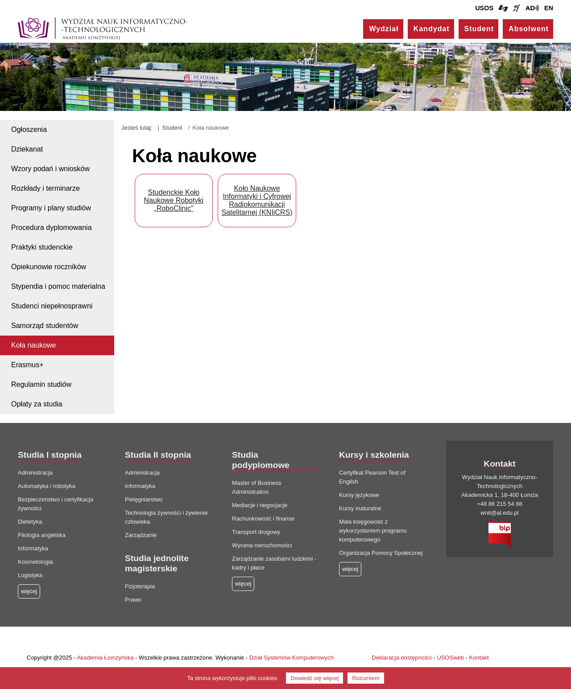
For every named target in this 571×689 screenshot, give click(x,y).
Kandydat (432, 29)
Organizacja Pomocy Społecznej (380, 553)
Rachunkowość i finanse (263, 518)
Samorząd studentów (44, 325)
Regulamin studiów (41, 384)
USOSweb (450, 657)
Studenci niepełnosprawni (51, 306)
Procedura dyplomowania (51, 227)
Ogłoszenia (29, 129)
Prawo (133, 599)
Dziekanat (27, 149)
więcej (243, 583)
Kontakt (479, 657)
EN (548, 8)
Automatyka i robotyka (46, 486)
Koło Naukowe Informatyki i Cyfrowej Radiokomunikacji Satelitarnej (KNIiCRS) (256, 200)
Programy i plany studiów (51, 208)
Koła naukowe (33, 345)
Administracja (35, 472)
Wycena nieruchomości (262, 545)
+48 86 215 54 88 (499, 503)
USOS (484, 8)
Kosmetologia (35, 561)
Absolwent (529, 29)
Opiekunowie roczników (48, 267)
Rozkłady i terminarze (45, 188)
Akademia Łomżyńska (105, 657)
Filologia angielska (42, 535)
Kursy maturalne (360, 508)
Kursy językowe (359, 495)
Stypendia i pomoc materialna (58, 286)
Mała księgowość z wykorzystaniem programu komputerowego (373, 530)
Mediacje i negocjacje (259, 505)
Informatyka (33, 548)
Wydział (383, 29)
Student (479, 29)
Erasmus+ (27, 365)
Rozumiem (365, 678)
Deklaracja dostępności (401, 657)
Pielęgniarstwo (144, 499)
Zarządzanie (141, 535)
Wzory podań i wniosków (50, 168)
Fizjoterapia (140, 586)
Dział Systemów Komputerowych (291, 657)
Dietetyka (30, 521)
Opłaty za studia (36, 404)
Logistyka (30, 575)
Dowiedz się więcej (314, 678)
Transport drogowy (256, 532)
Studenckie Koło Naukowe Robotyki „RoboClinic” (173, 200)
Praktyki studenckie (42, 247)
